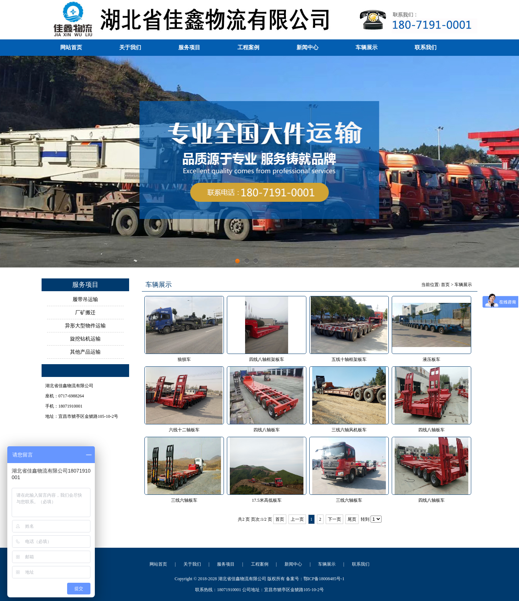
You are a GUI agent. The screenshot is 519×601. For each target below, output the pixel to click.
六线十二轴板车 (184, 429)
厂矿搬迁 (85, 312)
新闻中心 (307, 47)
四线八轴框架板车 (266, 359)
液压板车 (431, 359)
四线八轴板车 (266, 429)
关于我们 (130, 47)
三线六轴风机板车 (349, 429)
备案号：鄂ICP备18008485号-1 (315, 578)
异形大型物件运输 (85, 325)
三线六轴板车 (184, 500)
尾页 (352, 519)
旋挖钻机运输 (85, 339)
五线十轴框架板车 (349, 359)
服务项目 (189, 47)
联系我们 (426, 47)
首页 (445, 284)
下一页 (334, 519)
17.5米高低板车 (267, 500)
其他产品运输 (85, 352)
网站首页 (71, 47)
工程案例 (248, 47)
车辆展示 (366, 47)
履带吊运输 (85, 299)
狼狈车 (184, 359)
